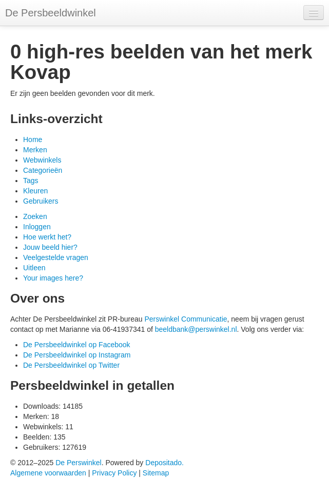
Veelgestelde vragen (55, 257)
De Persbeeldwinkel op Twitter (71, 365)
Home (32, 139)
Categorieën (42, 170)
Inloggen (37, 227)
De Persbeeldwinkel (50, 12)
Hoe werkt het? (47, 237)
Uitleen (34, 268)
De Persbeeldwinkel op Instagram (76, 355)
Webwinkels (42, 160)
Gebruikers (40, 201)
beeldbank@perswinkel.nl (196, 329)
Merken (35, 150)
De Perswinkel (78, 463)
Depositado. (164, 463)
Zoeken (35, 216)
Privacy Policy (114, 473)
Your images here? (53, 278)
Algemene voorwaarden (48, 473)
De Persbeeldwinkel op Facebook (76, 345)
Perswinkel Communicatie (185, 319)
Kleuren (35, 191)
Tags (30, 180)
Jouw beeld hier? (50, 247)
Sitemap (156, 473)
